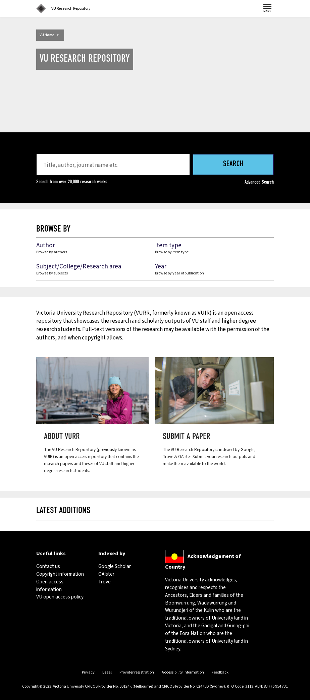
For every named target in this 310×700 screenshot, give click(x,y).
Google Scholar (114, 566)
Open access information (49, 585)
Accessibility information (183, 672)
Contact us (48, 566)
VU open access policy (60, 596)
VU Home (47, 35)
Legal (107, 672)
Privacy (88, 672)
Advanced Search (259, 182)
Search (233, 164)
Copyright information (60, 574)
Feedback (220, 672)
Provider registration (136, 672)
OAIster (106, 574)
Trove (104, 581)
